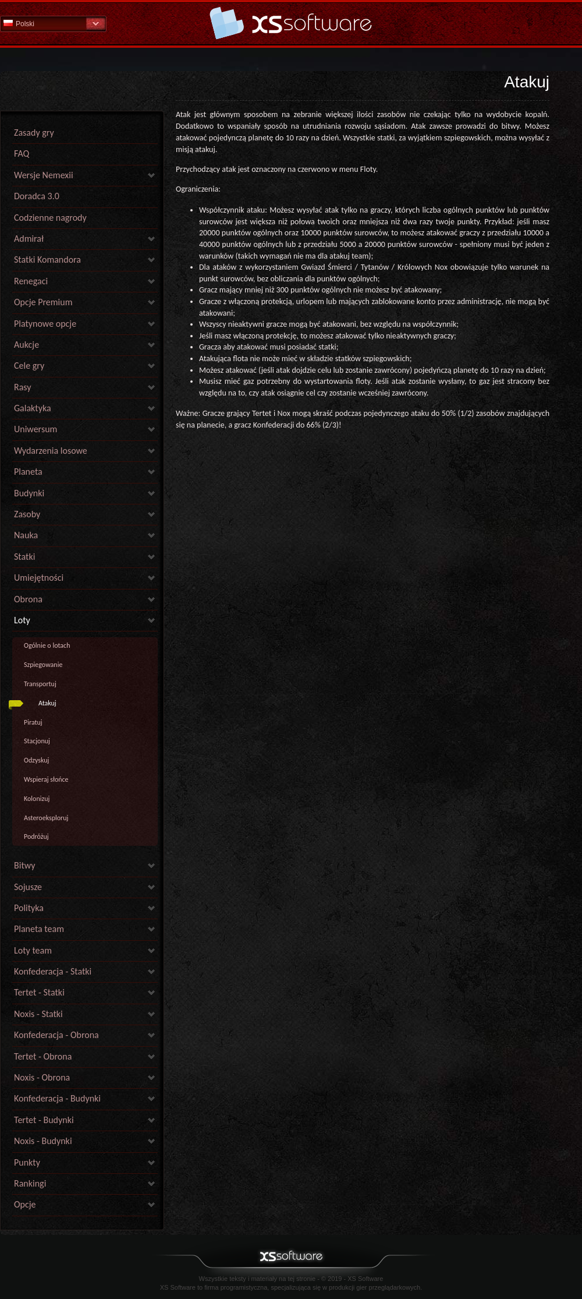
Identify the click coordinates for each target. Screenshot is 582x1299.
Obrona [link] (28, 599)
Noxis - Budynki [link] (43, 1140)
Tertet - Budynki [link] (44, 1119)
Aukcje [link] (26, 344)
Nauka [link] (26, 535)
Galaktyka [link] (32, 408)
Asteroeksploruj (46, 818)
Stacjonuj (37, 741)
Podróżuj (36, 836)
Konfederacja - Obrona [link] (56, 1034)
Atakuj (47, 703)
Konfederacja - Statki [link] (52, 971)
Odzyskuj (36, 760)
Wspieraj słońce (46, 779)
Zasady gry (34, 132)
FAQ (21, 153)
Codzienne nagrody (50, 217)
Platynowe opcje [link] (45, 323)
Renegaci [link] (31, 281)
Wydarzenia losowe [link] (50, 450)
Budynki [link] (29, 493)
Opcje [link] (25, 1204)
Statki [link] (24, 556)
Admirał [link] (29, 238)
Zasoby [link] (27, 514)
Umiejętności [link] (38, 577)
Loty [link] (22, 620)
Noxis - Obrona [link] (42, 1077)
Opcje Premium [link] (43, 302)
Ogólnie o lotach (47, 645)
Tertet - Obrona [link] (43, 1056)
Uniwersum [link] (35, 429)
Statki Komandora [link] (47, 259)
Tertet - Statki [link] (39, 992)
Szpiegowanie (43, 665)
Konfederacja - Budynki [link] (57, 1098)
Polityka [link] (29, 907)
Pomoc (291, 23)
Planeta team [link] (39, 928)
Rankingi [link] (30, 1183)
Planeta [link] (28, 471)
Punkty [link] (27, 1162)
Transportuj (40, 684)
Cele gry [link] (29, 365)
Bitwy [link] (25, 865)
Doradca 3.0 (36, 196)
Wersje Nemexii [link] (43, 175)
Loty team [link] (33, 950)
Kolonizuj (36, 799)
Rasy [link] (22, 387)
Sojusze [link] (28, 886)
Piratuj (33, 722)
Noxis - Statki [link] (38, 1013)
